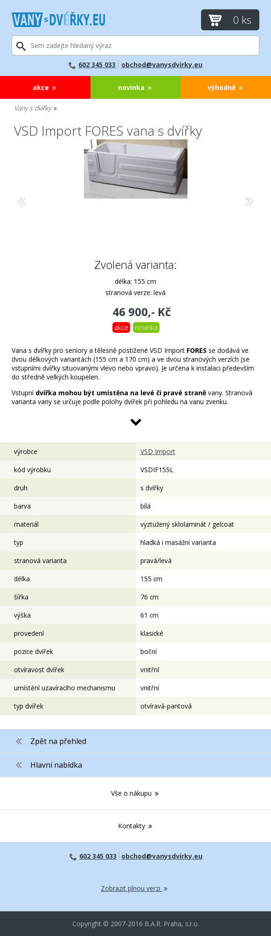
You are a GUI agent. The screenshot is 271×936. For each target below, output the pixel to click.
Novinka (135, 87)
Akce (45, 87)
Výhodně (226, 87)
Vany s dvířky (36, 107)
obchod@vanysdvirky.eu (161, 64)
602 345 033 (92, 64)
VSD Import (157, 451)
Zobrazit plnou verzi (135, 888)
